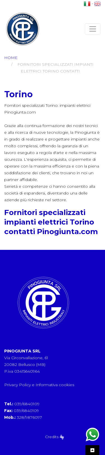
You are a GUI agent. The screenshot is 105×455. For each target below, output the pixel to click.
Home (11, 57)
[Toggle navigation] (93, 29)
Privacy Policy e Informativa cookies (39, 384)
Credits (54, 436)
